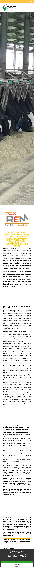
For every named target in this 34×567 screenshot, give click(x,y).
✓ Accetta (17, 561)
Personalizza (16, 564)
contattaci (29, 1)
